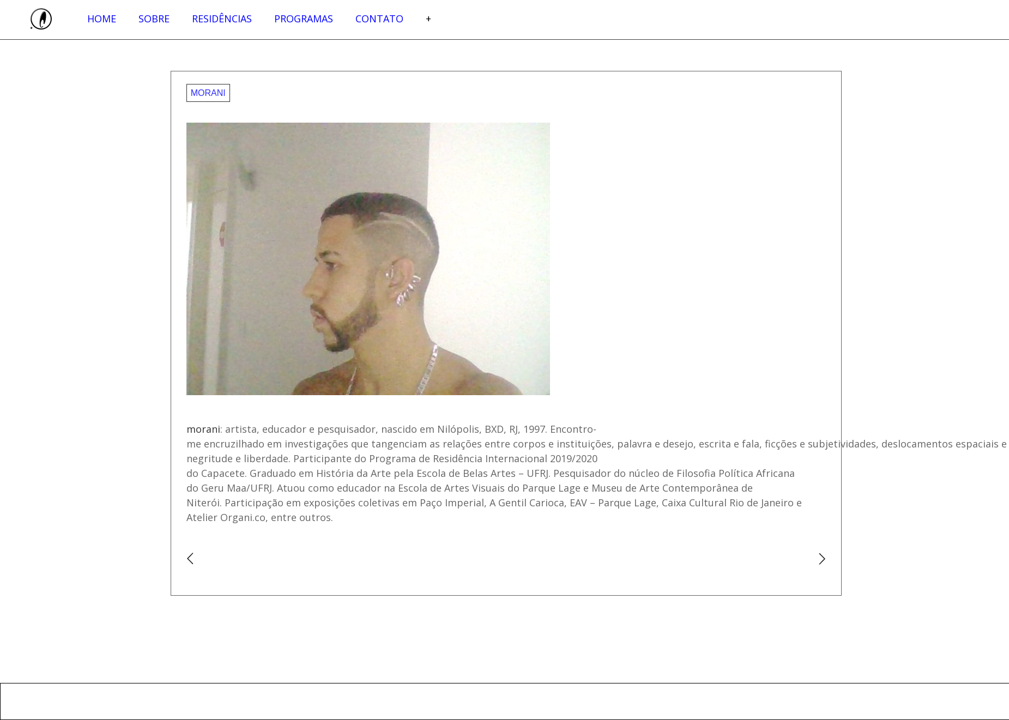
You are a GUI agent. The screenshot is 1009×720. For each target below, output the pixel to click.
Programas (303, 18)
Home (101, 18)
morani (208, 93)
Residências (222, 18)
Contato (379, 18)
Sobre (154, 18)
